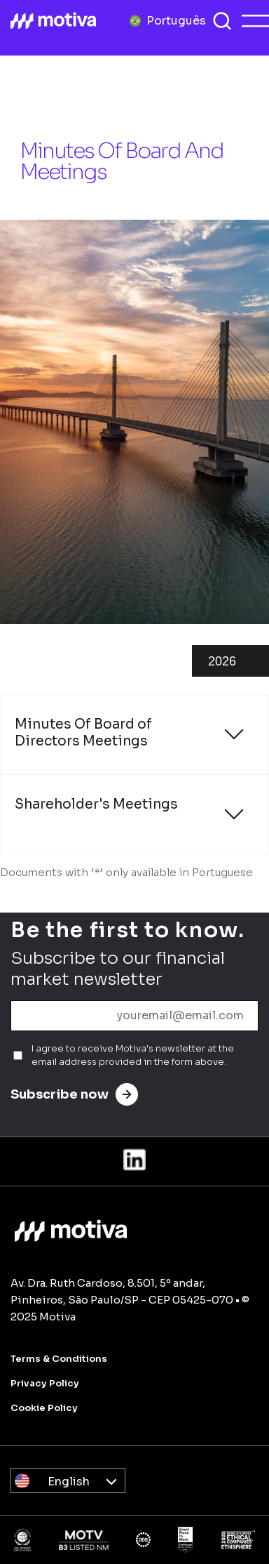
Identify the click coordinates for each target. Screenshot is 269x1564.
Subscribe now (74, 1094)
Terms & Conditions (59, 1359)
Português (176, 20)
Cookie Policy (44, 1408)
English (69, 1481)
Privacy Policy (45, 1383)
